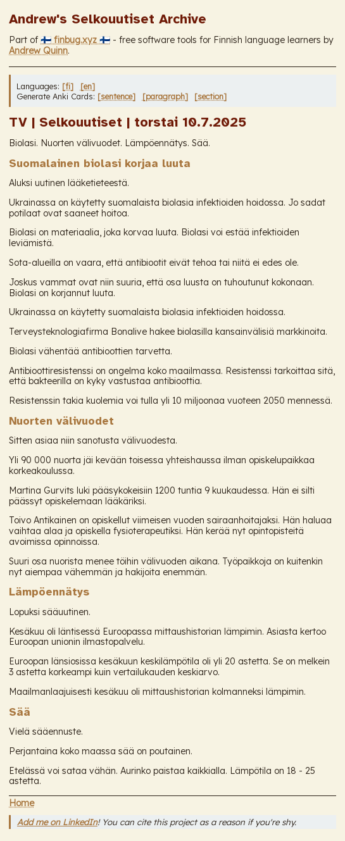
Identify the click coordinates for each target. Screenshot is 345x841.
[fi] (67, 86)
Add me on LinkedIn (57, 822)
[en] (87, 86)
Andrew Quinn (38, 50)
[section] (210, 96)
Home (21, 803)
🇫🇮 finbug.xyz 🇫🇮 (75, 40)
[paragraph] (165, 96)
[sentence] (116, 96)
